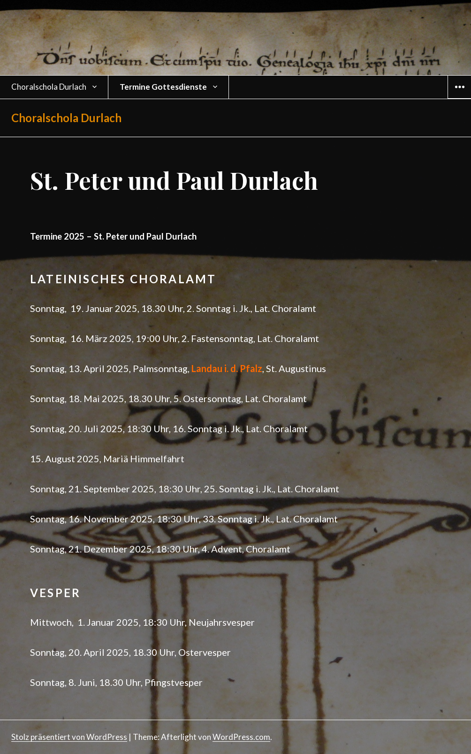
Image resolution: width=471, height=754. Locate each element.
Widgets (459, 98)
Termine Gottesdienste (163, 87)
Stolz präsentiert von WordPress (69, 737)
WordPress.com (241, 737)
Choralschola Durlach (48, 87)
